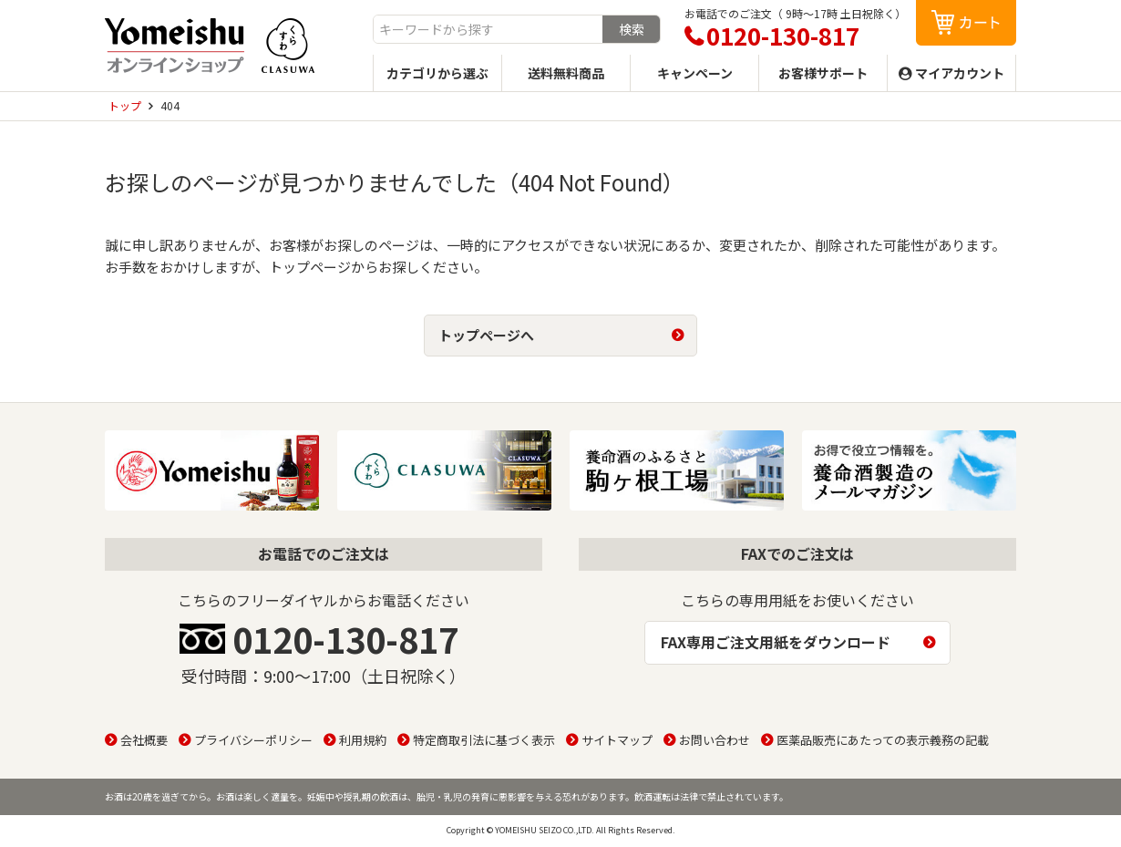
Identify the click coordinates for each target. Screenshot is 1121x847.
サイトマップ (617, 740)
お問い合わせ (714, 740)
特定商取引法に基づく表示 (484, 740)
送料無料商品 (566, 73)
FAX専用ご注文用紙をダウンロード (775, 642)
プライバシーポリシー (253, 740)
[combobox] (488, 29)
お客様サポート (823, 73)
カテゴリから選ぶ (437, 73)
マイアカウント (959, 73)
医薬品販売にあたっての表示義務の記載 (882, 740)
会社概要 (144, 740)
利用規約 (362, 740)
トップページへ (486, 335)
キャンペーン (695, 73)
